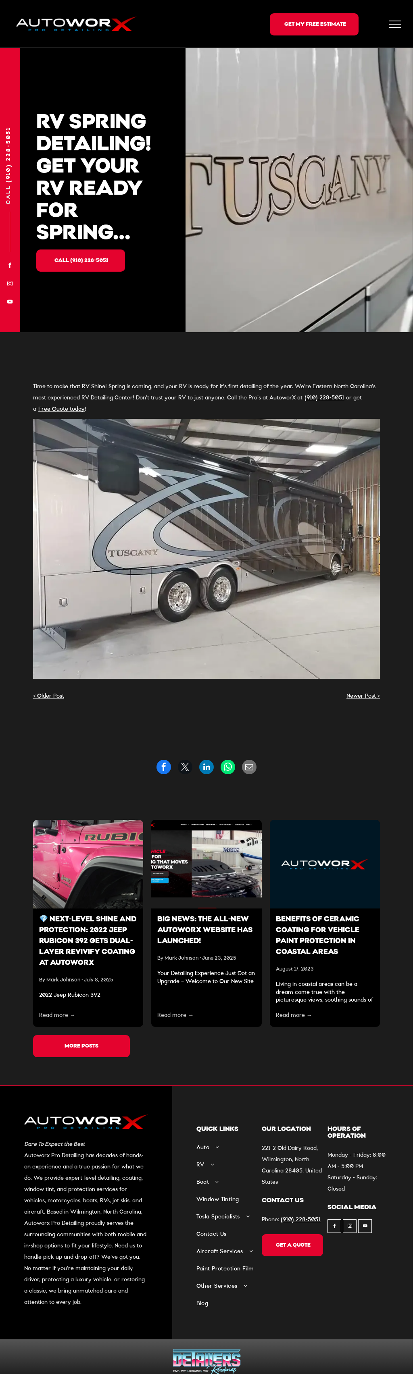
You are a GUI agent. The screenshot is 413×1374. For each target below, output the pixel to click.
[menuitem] (227, 1150)
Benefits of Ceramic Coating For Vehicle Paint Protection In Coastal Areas (317, 936)
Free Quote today (61, 409)
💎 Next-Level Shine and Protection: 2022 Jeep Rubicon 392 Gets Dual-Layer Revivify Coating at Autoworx (87, 941)
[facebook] (10, 267)
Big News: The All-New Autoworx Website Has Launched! (204, 931)
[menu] (395, 24)
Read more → (57, 1015)
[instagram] (10, 285)
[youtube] (10, 303)
